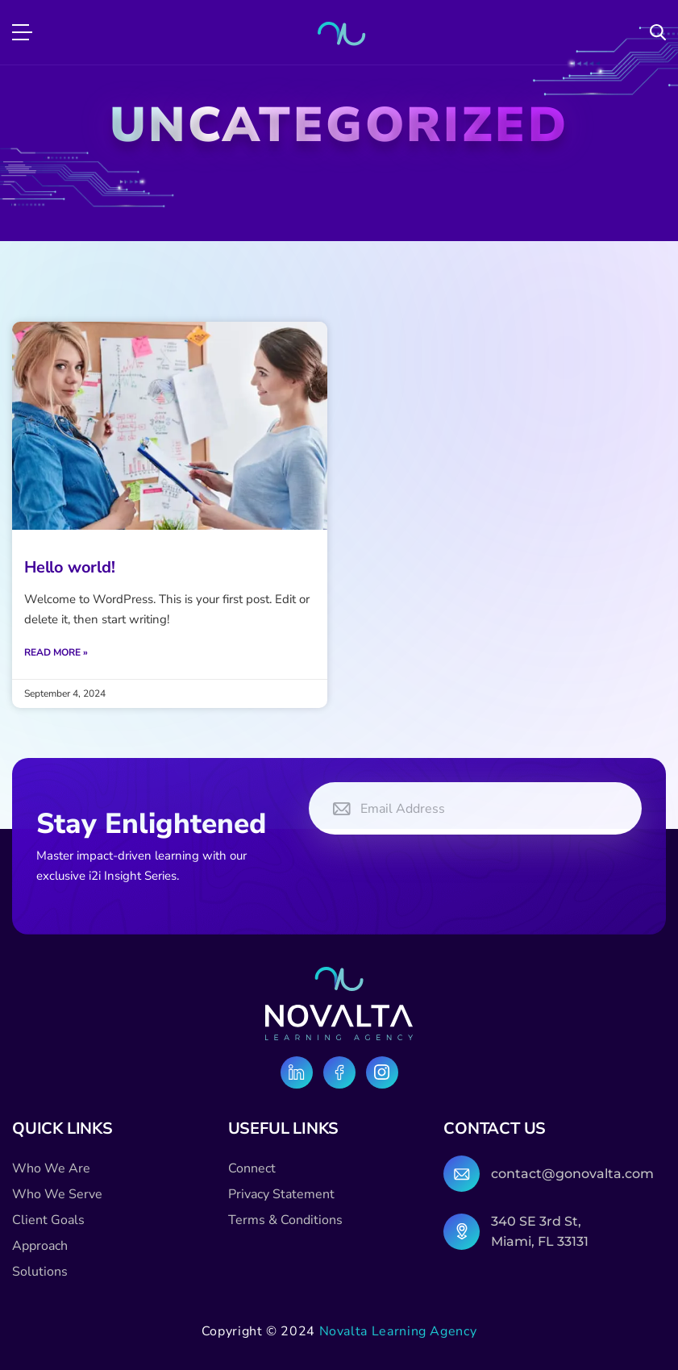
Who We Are (51, 1168)
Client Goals (48, 1220)
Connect (252, 1168)
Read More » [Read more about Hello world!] (56, 652)
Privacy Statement (281, 1194)
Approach (40, 1246)
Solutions (40, 1271)
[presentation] (431, 878)
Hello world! (69, 567)
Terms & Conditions (285, 1220)
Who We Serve (57, 1194)
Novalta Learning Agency (398, 1331)
